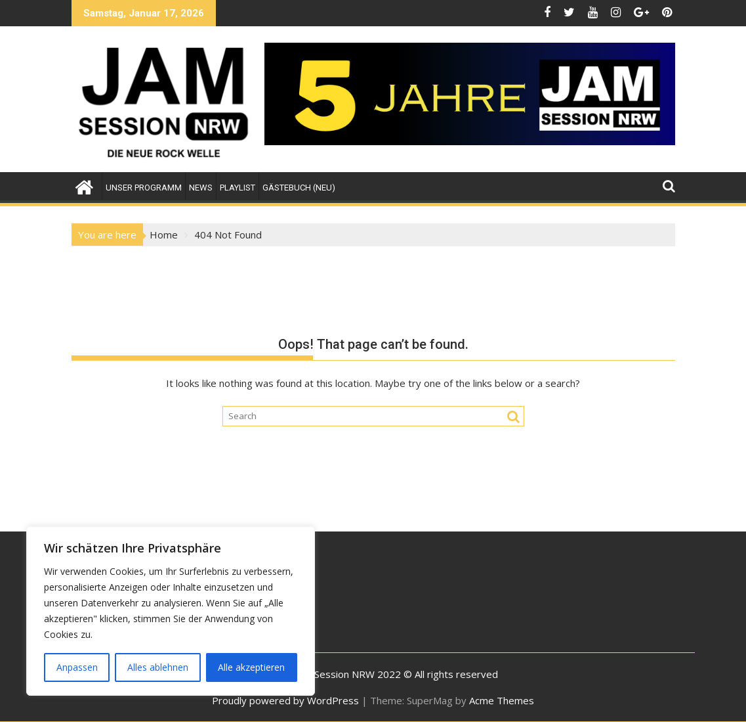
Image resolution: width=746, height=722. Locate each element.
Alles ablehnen (157, 667)
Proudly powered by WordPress (285, 700)
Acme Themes (501, 700)
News (201, 187)
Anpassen (77, 667)
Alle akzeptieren (251, 667)
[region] (170, 611)
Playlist (237, 187)
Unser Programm (144, 187)
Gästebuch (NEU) (298, 187)
